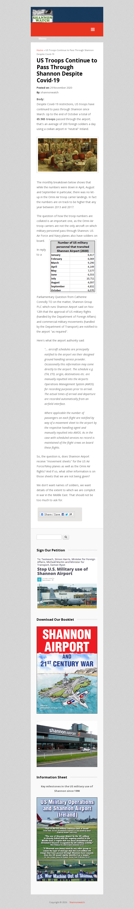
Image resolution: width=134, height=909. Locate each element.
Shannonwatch (77, 902)
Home (40, 50)
